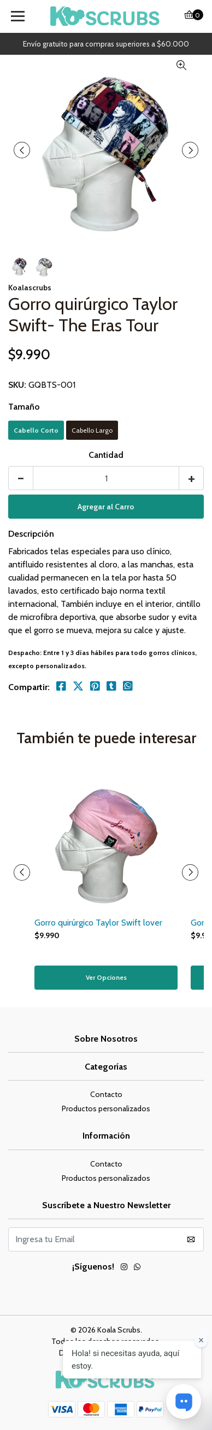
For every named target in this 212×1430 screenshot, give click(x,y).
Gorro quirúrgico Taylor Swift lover (98, 922)
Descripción (31, 534)
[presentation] (22, 150)
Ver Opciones (106, 977)
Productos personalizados (106, 1108)
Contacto (106, 1094)
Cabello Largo (92, 430)
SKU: (17, 385)
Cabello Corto (36, 430)
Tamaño (24, 406)
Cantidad (106, 455)
